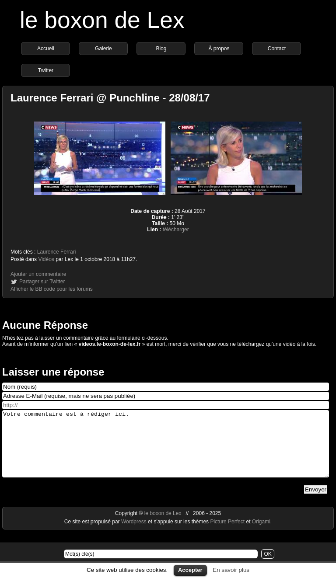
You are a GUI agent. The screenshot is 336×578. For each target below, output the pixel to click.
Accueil (45, 48)
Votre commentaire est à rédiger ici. (165, 450)
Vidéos (46, 259)
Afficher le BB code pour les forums (51, 289)
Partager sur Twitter (42, 282)
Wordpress (134, 535)
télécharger (176, 229)
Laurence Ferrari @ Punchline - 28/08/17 (110, 98)
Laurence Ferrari (56, 252)
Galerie (103, 48)
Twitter (45, 70)
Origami (261, 535)
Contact (277, 48)
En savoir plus (231, 570)
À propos (218, 48)
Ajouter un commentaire (38, 274)
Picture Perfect (227, 535)
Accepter (190, 570)
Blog (161, 48)
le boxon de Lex (102, 20)
